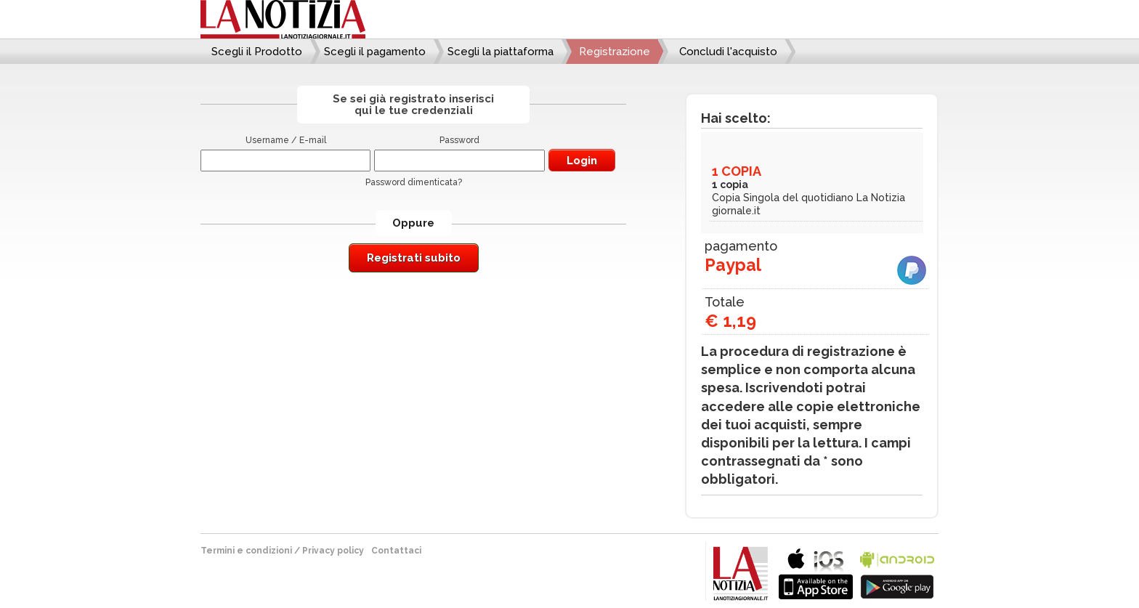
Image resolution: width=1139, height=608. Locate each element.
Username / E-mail (286, 140)
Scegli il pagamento (375, 51)
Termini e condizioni (246, 551)
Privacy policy (333, 551)
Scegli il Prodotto (256, 51)
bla (816, 572)
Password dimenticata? (413, 182)
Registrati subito (414, 257)
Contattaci (396, 551)
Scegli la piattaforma (500, 51)
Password (459, 140)
